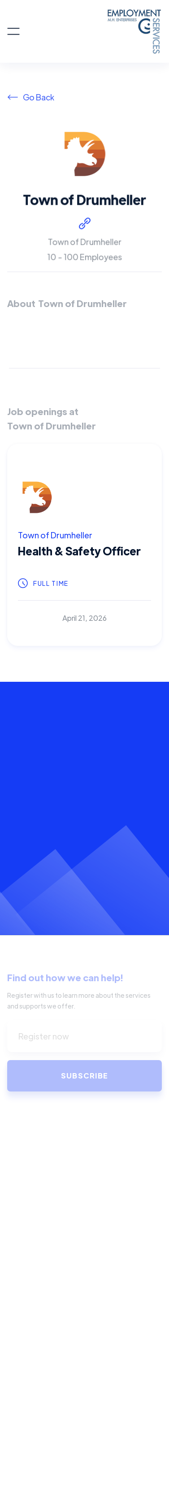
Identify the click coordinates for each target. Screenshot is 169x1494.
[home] (91, 31)
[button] (13, 31)
